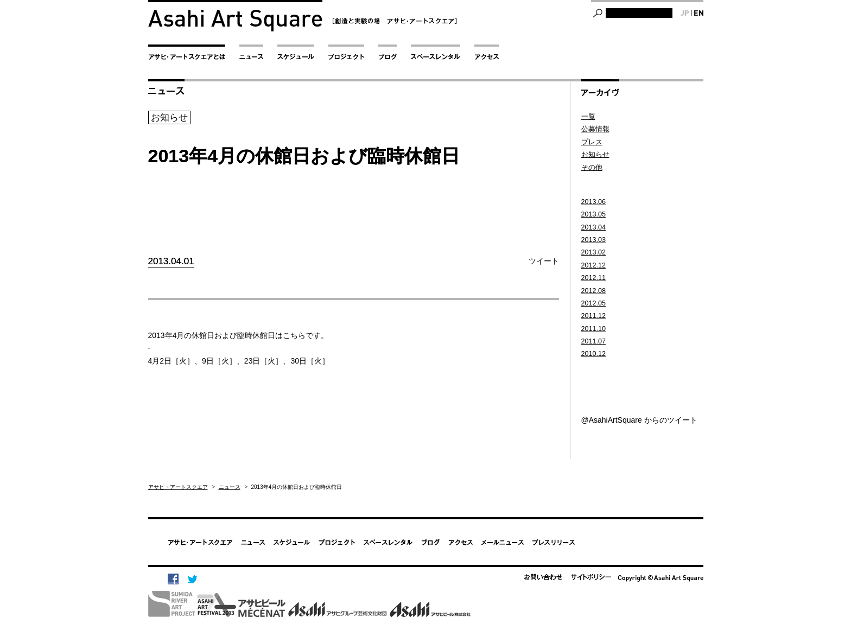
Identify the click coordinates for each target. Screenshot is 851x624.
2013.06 (593, 202)
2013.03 (593, 240)
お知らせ (595, 154)
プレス (591, 142)
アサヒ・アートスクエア (178, 487)
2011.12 (593, 316)
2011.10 (593, 329)
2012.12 (593, 265)
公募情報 (595, 129)
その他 (591, 167)
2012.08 (593, 291)
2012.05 (593, 303)
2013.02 (593, 252)
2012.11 (593, 278)
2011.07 (593, 341)
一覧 (588, 116)
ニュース (229, 487)
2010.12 (593, 354)
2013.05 (593, 214)
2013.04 (593, 227)
